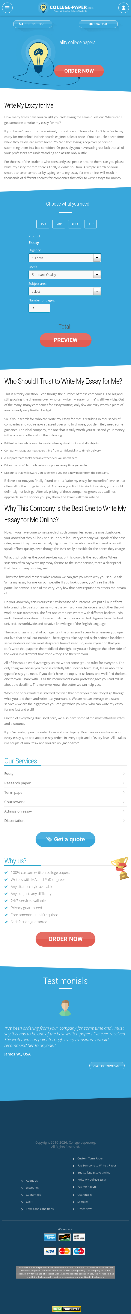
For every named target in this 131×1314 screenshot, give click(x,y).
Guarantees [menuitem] (33, 1195)
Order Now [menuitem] (84, 1209)
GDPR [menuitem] (29, 1202)
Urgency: (35, 250)
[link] (56, 1129)
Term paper (14, 792)
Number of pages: (42, 300)
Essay (9, 773)
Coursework (14, 801)
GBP (59, 224)
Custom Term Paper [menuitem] (90, 1158)
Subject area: (38, 283)
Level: (33, 267)
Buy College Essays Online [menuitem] (93, 1172)
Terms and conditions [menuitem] (40, 1209)
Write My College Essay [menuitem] (92, 1179)
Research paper (17, 783)
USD (43, 224)
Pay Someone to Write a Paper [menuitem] (96, 1165)
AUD (74, 224)
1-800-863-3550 (34, 24)
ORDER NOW (79, 71)
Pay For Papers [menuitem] (86, 1186)
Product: (35, 236)
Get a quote (65, 839)
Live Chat (98, 24)
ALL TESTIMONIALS (106, 1065)
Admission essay (18, 811)
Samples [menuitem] (82, 1202)
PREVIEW (66, 340)
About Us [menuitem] (32, 1180)
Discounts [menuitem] (32, 1188)
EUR (90, 224)
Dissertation (14, 820)
